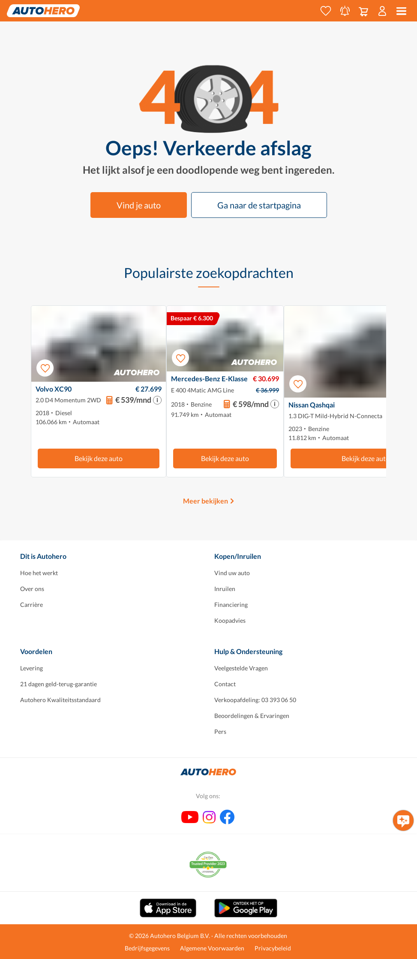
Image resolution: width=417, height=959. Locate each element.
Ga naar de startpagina (259, 205)
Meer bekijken (205, 501)
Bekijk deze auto (99, 458)
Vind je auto (139, 205)
